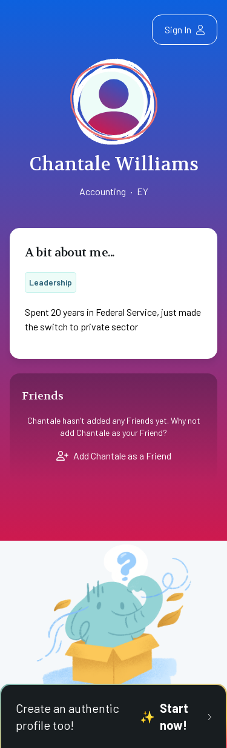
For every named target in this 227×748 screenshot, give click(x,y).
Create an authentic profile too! (113, 716)
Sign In (185, 29)
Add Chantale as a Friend (113, 455)
